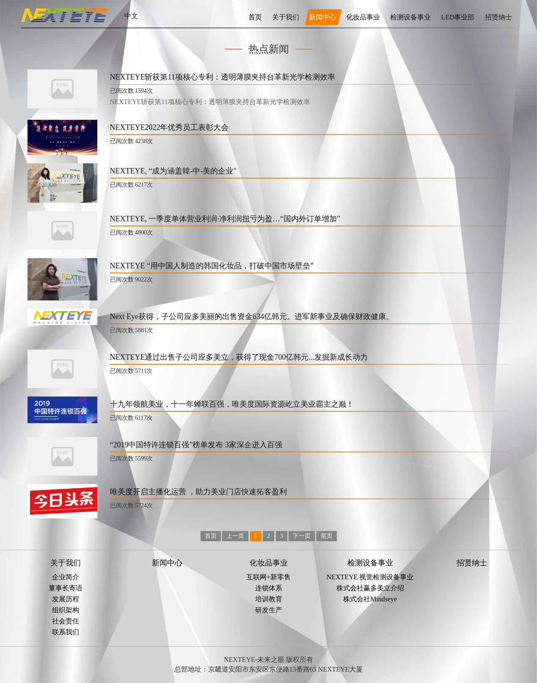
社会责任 (65, 621)
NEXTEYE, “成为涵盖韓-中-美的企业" (173, 171)
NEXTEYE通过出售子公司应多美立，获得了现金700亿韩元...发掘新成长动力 (239, 357)
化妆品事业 (364, 17)
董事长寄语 (66, 588)
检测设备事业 (411, 17)
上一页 (235, 536)
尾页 (327, 536)
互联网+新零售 (268, 577)
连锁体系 (268, 588)
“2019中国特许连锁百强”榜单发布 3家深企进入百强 (196, 445)
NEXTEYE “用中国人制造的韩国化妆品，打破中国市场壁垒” (212, 266)
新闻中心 (323, 17)
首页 (255, 17)
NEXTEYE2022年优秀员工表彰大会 (169, 127)
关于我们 (285, 17)
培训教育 (268, 599)
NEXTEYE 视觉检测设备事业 (370, 577)
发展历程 (65, 599)
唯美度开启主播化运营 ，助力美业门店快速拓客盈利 (198, 491)
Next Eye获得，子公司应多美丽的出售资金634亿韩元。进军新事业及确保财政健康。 (252, 316)
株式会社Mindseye (370, 599)
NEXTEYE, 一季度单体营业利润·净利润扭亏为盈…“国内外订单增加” (225, 219)
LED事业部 (458, 17)
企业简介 (65, 577)
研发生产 (268, 610)
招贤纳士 (498, 17)
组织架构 (65, 610)
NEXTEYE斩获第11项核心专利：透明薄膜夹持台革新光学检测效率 (222, 77)
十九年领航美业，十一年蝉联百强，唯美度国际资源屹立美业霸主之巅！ (232, 404)
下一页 (302, 536)
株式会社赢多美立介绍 (370, 588)
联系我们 (65, 632)
